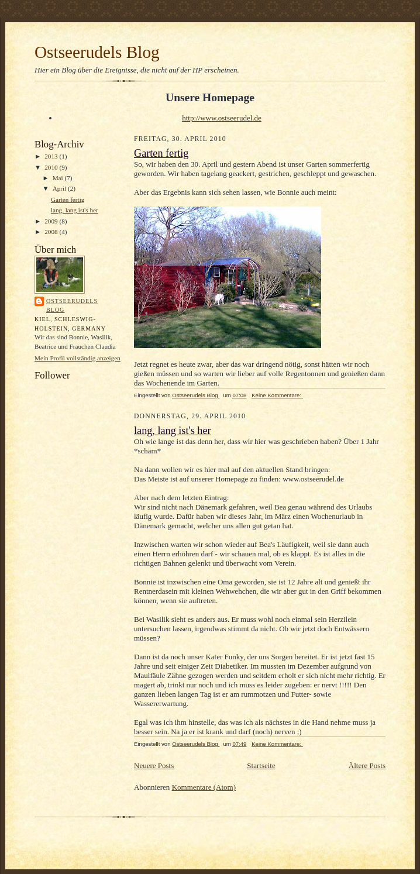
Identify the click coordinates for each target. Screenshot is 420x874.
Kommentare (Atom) (204, 787)
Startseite (261, 765)
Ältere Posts (367, 765)
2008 (51, 231)
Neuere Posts (154, 765)
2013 (51, 156)
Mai (59, 177)
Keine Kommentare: (277, 395)
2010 (51, 167)
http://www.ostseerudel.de (221, 117)
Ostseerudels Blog (97, 52)
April (60, 188)
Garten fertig (67, 199)
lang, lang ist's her (74, 210)
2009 (51, 221)
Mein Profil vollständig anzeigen (78, 358)
